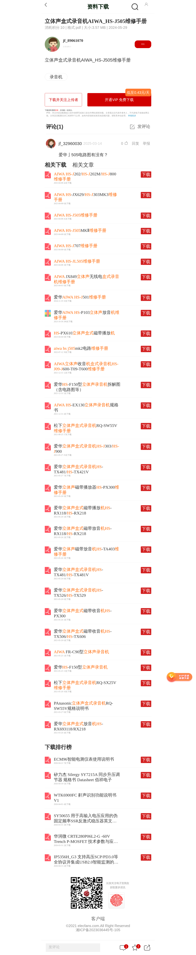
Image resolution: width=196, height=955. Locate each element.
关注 (143, 44)
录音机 (56, 76)
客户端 (98, 918)
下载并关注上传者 (63, 100)
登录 (56, 110)
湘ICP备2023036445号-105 (98, 930)
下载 (146, 174)
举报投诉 (132, 115)
